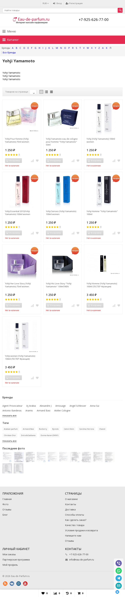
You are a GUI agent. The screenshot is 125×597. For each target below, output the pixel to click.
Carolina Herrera (86, 429)
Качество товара (74, 525)
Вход (57, 3)
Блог (5, 514)
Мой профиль (10, 564)
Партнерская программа (16, 559)
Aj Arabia (31, 405)
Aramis (29, 410)
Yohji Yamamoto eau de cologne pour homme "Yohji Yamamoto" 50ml (62, 141)
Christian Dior (10, 435)
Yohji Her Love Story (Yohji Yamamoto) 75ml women (18, 285)
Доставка (70, 509)
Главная (7, 499)
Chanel (102, 429)
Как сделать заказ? (75, 519)
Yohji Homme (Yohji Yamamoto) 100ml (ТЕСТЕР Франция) (102, 285)
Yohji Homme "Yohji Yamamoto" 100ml (102, 213)
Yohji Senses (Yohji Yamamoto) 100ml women (61, 213)
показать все (9, 415)
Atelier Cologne (62, 410)
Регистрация (74, 3)
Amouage (60, 405)
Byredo (55, 429)
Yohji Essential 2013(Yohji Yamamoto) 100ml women (17, 213)
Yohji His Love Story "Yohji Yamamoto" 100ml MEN (58, 285)
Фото (5, 504)
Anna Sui (94, 405)
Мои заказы (9, 554)
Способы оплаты (74, 514)
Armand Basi (43, 410)
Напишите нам (73, 535)
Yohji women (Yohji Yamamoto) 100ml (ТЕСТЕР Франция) (20, 357)
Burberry (43, 429)
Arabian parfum (11, 429)
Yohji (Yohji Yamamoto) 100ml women (101, 140)
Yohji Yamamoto (11, 72)
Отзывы (6, 509)
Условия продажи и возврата (81, 530)
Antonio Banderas (12, 410)
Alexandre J (45, 405)
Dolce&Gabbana (28, 435)
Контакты (70, 504)
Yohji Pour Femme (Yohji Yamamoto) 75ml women (17, 140)
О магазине (71, 499)
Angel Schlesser (78, 405)
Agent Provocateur (12, 405)
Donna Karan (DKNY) (49, 435)
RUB (46, 3)
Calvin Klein (69, 429)
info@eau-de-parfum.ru (81, 559)
